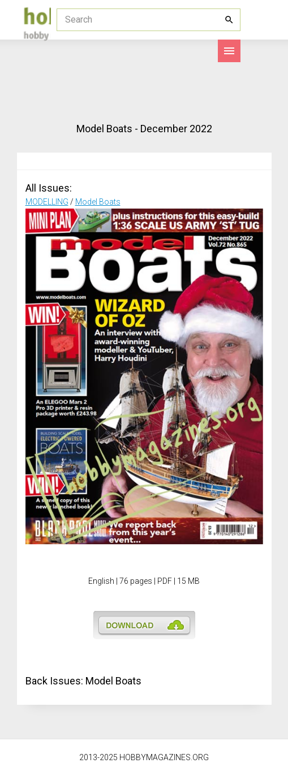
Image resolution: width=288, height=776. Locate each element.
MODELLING (46, 201)
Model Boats (98, 201)
